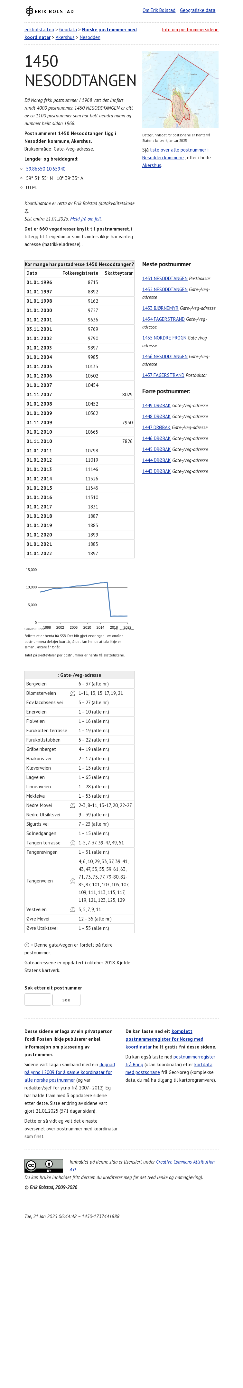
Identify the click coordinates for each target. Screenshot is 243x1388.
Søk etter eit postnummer (53, 988)
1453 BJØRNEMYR (160, 308)
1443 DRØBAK (156, 471)
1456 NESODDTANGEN (165, 356)
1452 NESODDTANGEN (165, 289)
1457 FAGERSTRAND (163, 375)
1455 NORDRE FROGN (164, 338)
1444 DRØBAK (156, 460)
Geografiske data (197, 10)
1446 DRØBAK (156, 438)
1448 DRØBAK (156, 416)
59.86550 (35, 169)
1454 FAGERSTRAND (163, 319)
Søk (66, 1000)
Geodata (68, 29)
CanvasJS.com (124, 629)
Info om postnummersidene (190, 29)
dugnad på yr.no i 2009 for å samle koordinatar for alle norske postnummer (69, 1072)
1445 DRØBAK (156, 449)
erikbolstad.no (39, 29)
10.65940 (55, 169)
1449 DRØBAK (156, 405)
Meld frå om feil (85, 219)
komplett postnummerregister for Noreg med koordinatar (164, 1039)
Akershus (65, 37)
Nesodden (90, 37)
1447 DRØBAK (156, 427)
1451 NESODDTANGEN (165, 278)
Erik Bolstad (54, 11)
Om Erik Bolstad (159, 10)
